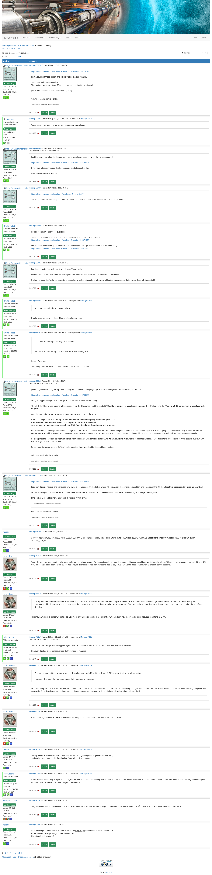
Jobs (68, 38)
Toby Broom (8, 637)
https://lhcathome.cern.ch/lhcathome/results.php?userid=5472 (57, 194)
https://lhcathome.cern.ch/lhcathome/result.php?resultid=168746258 (60, 481)
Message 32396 (35, 119)
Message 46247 (35, 800)
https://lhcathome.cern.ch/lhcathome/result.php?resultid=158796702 (60, 162)
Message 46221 (35, 665)
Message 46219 (35, 637)
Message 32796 (35, 301)
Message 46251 (35, 824)
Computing (39, 38)
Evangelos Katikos (11, 800)
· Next (19, 56)
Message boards (9, 45)
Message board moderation (12, 48)
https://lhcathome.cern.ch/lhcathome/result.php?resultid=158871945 (60, 240)
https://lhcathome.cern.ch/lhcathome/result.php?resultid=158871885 (60, 248)
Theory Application (26, 45)
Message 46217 (35, 556)
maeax (6, 532)
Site (77, 38)
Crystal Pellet (9, 226)
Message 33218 (35, 475)
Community (55, 38)
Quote (52, 113)
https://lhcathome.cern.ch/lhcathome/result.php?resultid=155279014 (60, 71)
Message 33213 (35, 381)
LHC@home (11, 37)
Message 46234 (35, 773)
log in (29, 53)
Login (203, 38)
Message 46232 (35, 749)
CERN (109, 872)
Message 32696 (35, 149)
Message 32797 (35, 332)
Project (26, 38)
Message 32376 (35, 65)
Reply (44, 113)
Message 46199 (35, 532)
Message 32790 (35, 226)
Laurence (10, 119)
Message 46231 (35, 711)
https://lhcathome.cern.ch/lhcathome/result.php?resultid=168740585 (60, 395)
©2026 (106, 872)
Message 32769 (35, 188)
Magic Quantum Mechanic (16, 65)
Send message (9, 84)
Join (195, 38)
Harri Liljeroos (9, 556)
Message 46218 (35, 594)
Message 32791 (35, 263)
